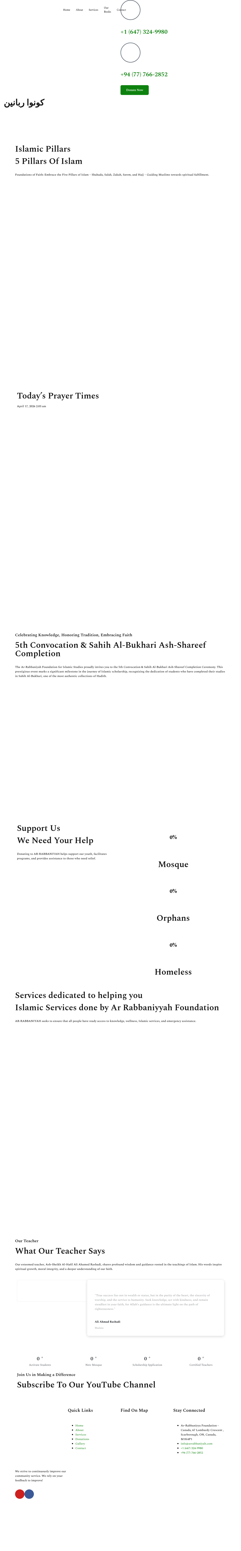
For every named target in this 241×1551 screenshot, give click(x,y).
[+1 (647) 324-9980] (130, 10)
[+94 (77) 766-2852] (130, 53)
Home (66, 10)
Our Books (107, 10)
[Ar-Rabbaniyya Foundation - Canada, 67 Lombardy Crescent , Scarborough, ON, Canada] (146, 1435)
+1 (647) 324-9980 (144, 32)
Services (93, 10)
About (79, 10)
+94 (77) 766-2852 (144, 74)
